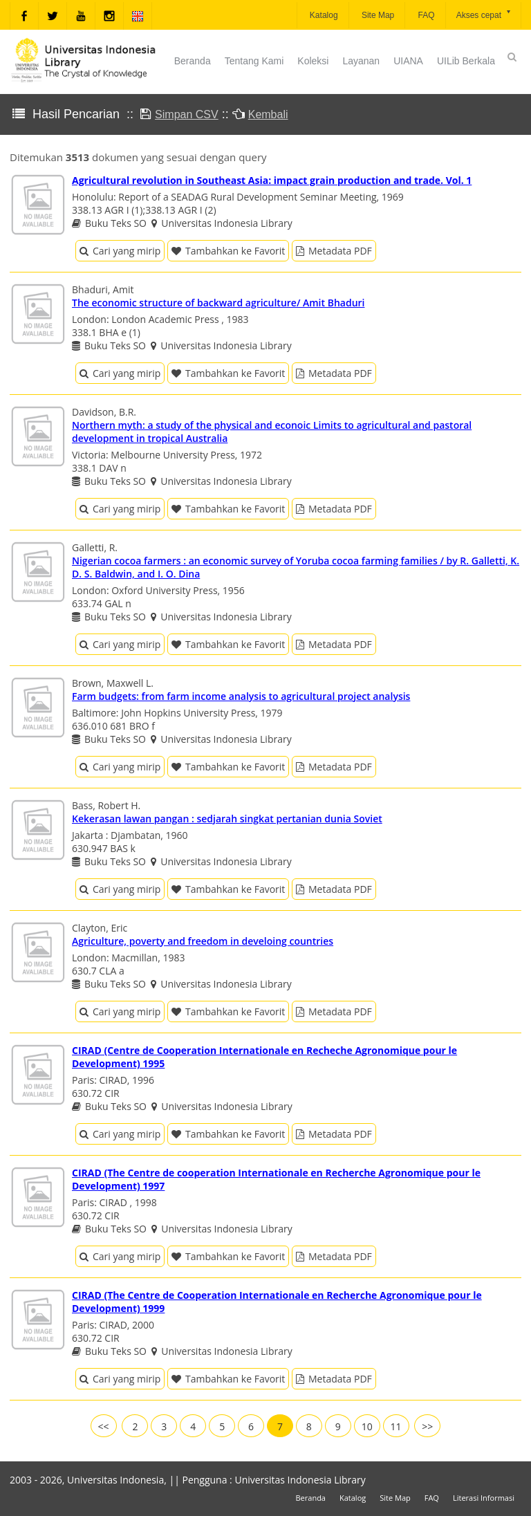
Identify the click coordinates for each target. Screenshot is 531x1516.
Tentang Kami (254, 60)
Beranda (192, 60)
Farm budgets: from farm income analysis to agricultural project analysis (241, 696)
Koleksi (312, 60)
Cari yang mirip (120, 250)
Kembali (268, 114)
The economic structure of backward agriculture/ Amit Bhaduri (218, 302)
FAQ (425, 15)
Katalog (323, 15)
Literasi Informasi (483, 1497)
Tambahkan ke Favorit (228, 250)
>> (427, 1426)
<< (103, 1426)
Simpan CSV (186, 114)
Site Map (377, 15)
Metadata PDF (334, 250)
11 (396, 1426)
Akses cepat (484, 14)
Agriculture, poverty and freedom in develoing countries (202, 941)
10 (367, 1426)
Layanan (361, 60)
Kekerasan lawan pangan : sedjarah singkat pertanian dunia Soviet (227, 818)
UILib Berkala (466, 60)
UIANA (408, 60)
